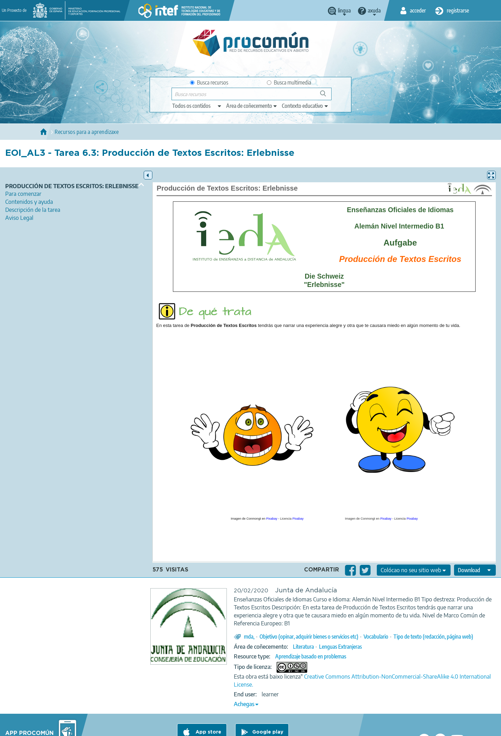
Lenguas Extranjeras (340, 646)
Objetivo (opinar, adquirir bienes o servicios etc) (309, 636)
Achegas (244, 704)
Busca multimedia (289, 82)
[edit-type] (197, 105)
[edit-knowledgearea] (252, 105)
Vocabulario (376, 636)
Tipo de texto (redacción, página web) (433, 636)
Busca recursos (209, 82)
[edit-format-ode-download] (475, 570)
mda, (249, 636)
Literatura (303, 646)
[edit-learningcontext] (305, 105)
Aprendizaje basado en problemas (310, 656)
